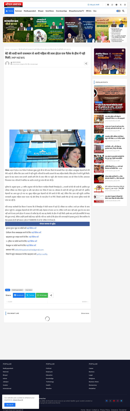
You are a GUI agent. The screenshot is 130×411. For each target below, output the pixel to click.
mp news (14, 49)
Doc (94, 11)
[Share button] (51, 295)
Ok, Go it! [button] (10, 405)
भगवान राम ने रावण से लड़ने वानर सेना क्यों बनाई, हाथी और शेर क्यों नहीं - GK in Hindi (115, 128)
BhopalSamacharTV (76, 11)
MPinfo (88, 11)
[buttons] (108, 4)
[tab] (9, 11)
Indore (5, 378)
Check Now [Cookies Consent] (17, 400)
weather (49, 388)
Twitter (31, 295)
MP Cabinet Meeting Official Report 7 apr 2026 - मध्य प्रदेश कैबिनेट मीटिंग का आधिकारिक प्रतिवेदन (115, 188)
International (7, 388)
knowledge (49, 378)
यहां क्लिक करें (31, 228)
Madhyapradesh (30, 11)
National (18, 11)
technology (50, 382)
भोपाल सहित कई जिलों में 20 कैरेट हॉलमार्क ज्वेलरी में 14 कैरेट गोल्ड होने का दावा (114, 178)
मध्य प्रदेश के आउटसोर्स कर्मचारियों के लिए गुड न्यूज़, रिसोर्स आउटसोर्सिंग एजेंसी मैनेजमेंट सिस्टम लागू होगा (114, 158)
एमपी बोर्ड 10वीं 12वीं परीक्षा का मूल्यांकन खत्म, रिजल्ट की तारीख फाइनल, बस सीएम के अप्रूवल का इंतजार (115, 148)
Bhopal (40, 11)
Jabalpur (5, 382)
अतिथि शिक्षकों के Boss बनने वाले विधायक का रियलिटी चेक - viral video (114, 168)
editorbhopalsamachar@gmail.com (29, 250)
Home (11, 11)
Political (48, 368)
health (48, 385)
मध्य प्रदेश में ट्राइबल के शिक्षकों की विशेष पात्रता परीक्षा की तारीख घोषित (114, 197)
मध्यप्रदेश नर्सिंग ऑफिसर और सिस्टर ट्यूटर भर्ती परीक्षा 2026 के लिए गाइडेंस (115, 137)
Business (91, 372)
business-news (94, 382)
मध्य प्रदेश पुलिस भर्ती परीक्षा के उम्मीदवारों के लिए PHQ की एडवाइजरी (114, 117)
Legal (91, 375)
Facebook (20, 295)
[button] (118, 11)
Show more (85, 313)
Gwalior (5, 385)
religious (92, 378)
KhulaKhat (92, 388)
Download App (61, 11)
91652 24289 (42, 254)
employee (49, 372)
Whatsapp (43, 295)
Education (49, 375)
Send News (50, 11)
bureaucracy (93, 385)
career (91, 368)
